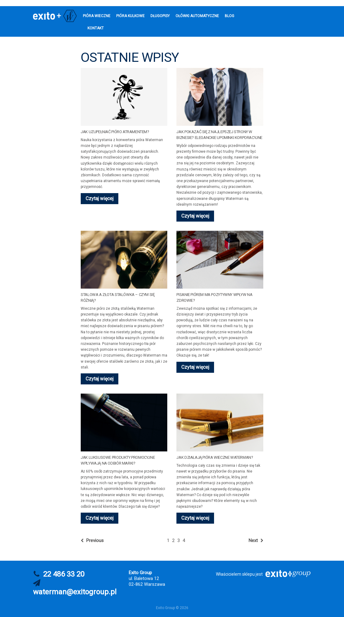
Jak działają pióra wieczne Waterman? (214, 457)
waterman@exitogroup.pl (75, 592)
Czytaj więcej (99, 198)
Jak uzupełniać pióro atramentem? (115, 131)
